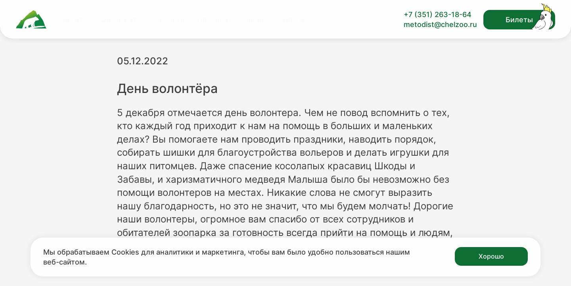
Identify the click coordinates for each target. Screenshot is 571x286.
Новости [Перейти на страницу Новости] (170, 19)
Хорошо (491, 256)
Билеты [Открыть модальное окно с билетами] (519, 19)
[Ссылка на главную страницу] (31, 19)
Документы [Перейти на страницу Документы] (121, 19)
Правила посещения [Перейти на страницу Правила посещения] (233, 19)
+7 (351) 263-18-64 (437, 14)
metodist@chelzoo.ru (440, 24)
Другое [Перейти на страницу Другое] (295, 19)
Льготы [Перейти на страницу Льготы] (75, 19)
